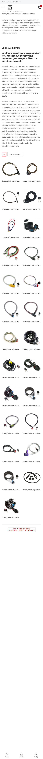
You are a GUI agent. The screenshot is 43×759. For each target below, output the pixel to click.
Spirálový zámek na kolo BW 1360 (14, 405)
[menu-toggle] (3, 7)
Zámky (19, 11)
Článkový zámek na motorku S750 (14, 181)
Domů (4, 11)
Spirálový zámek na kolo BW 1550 (14, 490)
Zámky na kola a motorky (11, 14)
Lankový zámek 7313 (11, 237)
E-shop (11, 11)
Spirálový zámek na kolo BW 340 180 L (16, 377)
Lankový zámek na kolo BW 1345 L (14, 518)
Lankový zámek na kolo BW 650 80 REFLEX (17, 321)
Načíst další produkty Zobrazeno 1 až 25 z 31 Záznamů (21, 530)
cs (39, 2)
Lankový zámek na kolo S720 (12, 209)
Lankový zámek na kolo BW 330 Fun (15, 293)
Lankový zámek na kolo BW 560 (13, 462)
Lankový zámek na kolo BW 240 (13, 265)
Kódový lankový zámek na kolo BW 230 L (17, 349)
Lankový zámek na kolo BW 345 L (14, 434)
